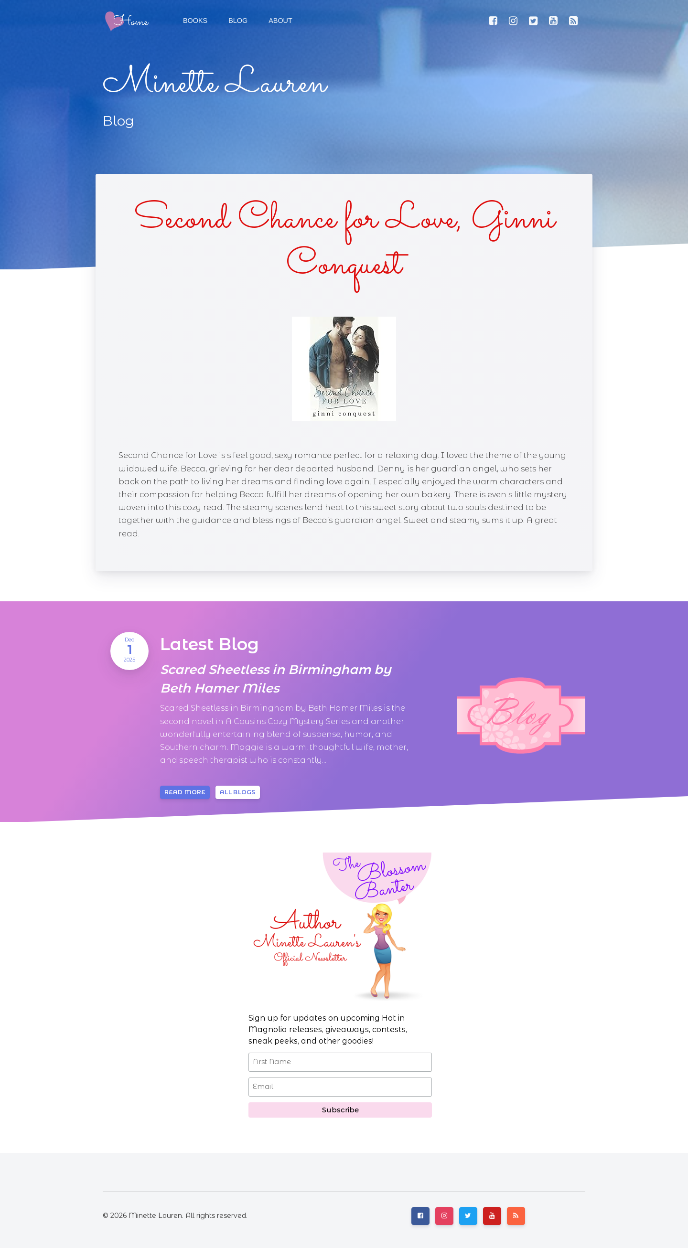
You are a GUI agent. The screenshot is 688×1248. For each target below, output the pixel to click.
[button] (237, 21)
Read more (184, 792)
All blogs (238, 792)
